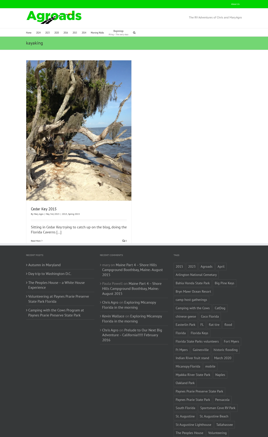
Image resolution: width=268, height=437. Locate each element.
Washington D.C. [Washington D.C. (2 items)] (187, 423)
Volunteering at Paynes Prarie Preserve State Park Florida (58, 281)
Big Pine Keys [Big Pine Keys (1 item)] (224, 265)
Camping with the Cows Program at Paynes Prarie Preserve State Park (56, 294)
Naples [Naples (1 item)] (220, 356)
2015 (64, 214)
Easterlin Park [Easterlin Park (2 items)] (185, 306)
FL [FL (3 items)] (202, 306)
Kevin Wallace (113, 298)
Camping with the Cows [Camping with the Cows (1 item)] (193, 290)
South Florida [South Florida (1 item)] (185, 390)
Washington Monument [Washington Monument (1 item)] (221, 423)
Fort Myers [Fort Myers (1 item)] (231, 323)
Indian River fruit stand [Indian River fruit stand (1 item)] (192, 340)
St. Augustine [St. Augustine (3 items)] (185, 398)
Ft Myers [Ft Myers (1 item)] (182, 331)
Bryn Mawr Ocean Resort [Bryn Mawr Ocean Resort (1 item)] (193, 273)
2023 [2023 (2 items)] (192, 248)
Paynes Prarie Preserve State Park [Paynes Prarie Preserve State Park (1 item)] (199, 373)
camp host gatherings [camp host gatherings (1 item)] (191, 281)
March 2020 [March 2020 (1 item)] (222, 340)
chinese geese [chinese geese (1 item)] (186, 298)
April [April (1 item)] (221, 248)
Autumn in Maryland (44, 246)
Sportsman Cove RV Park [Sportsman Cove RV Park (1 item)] (217, 390)
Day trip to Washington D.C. (49, 255)
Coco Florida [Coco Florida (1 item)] (210, 298)
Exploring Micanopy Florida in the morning (129, 287)
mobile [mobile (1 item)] (210, 348)
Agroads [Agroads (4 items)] (207, 248)
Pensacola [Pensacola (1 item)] (222, 381)
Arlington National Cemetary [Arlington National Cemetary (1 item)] (196, 256)
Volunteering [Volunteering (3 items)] (217, 415)
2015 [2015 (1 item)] (179, 248)
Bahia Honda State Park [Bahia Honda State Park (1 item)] (193, 265)
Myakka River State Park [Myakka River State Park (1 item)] (193, 356)
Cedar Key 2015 (44, 208)
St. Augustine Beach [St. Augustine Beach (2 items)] (214, 398)
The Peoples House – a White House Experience (56, 267)
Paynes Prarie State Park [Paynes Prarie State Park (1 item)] (193, 381)
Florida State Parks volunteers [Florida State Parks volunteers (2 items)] (197, 323)
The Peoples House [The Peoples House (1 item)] (189, 415)
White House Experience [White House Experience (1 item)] (193, 431)
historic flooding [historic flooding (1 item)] (226, 331)
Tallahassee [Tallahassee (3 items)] (224, 406)
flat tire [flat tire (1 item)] (214, 306)
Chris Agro (110, 284)
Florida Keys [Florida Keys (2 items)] (199, 315)
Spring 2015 (74, 214)
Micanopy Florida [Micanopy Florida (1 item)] (188, 348)
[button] (134, 32)
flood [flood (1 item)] (228, 306)
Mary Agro (38, 214)
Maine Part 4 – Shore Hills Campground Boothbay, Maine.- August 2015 (132, 251)
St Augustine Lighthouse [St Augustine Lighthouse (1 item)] (193, 406)
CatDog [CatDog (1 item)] (220, 290)
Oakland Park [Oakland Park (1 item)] (185, 364)
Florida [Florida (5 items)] (181, 315)
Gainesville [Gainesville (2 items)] (201, 331)
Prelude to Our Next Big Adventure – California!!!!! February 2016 (132, 316)
